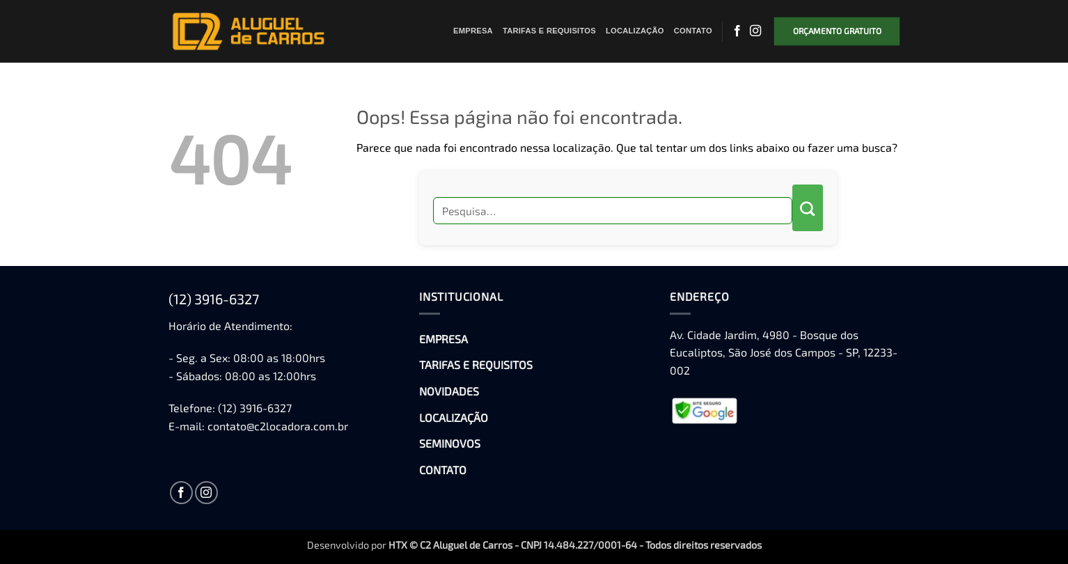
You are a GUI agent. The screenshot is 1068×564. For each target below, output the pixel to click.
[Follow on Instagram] (755, 31)
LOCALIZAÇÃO (635, 30)
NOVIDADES (449, 391)
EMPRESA (473, 30)
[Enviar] (807, 207)
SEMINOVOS (449, 443)
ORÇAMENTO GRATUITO (837, 31)
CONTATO (693, 30)
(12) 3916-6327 (213, 298)
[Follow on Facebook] (737, 31)
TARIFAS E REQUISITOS (549, 30)
